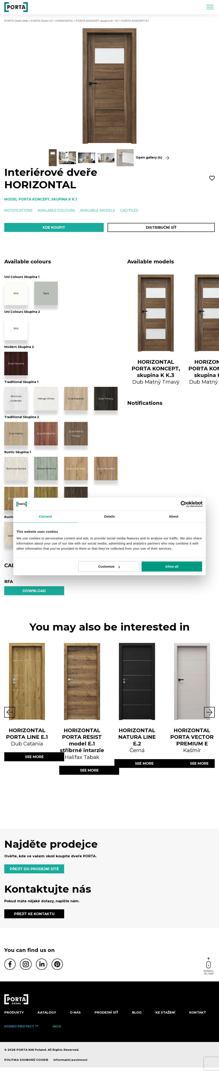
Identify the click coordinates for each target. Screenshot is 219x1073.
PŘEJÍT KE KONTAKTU (34, 919)
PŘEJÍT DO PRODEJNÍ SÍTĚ (35, 873)
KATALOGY (47, 1018)
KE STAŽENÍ (165, 1018)
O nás (75, 1018)
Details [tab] (109, 516)
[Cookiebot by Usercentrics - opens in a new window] (184, 504)
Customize (109, 566)
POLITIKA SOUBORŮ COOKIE (26, 1065)
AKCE (56, 1032)
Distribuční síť (161, 228)
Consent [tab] (45, 516)
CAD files (129, 210)
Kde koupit (54, 228)
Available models (97, 210)
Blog (137, 1018)
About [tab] (173, 516)
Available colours (56, 210)
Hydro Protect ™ (21, 1032)
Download (34, 592)
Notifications (18, 210)
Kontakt (197, 1018)
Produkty (14, 1018)
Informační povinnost (70, 1065)
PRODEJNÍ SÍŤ (106, 1018)
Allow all (172, 566)
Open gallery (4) (152, 158)
